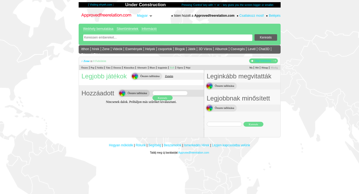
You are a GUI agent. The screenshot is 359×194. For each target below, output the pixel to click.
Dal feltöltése (263, 60)
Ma (251, 67)
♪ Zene (85, 61)
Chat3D (264, 49)
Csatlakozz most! (251, 16)
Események (133, 49)
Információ (149, 29)
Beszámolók (172, 145)
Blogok (180, 49)
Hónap (265, 67)
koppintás (162, 67)
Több (97, 55)
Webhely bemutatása (98, 29)
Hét (257, 67)
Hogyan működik (121, 145)
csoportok (165, 49)
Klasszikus (129, 67)
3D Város (205, 49)
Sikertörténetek (127, 29)
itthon (85, 49)
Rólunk (141, 145)
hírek (95, 49)
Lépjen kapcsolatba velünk (231, 145)
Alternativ (142, 67)
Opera (180, 67)
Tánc (108, 67)
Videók (117, 49)
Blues (152, 67)
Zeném (169, 76)
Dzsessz (117, 67)
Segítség (154, 145)
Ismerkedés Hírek (196, 145)
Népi (188, 67)
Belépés (274, 16)
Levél (252, 49)
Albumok (221, 49)
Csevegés (238, 49)
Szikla (100, 67)
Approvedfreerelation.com (193, 152)
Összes (84, 67)
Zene (106, 49)
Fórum (86, 55)
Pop (93, 67)
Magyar (142, 16)
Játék (192, 49)
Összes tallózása (150, 76)
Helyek (150, 49)
